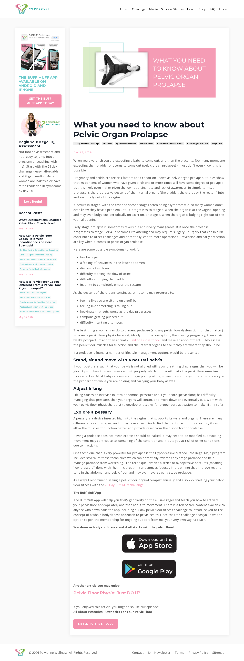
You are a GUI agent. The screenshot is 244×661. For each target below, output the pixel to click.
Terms (179, 653)
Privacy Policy (198, 653)
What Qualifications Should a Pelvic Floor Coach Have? (40, 221)
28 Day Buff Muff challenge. (124, 485)
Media (153, 9)
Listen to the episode (95, 624)
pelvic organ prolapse (197, 143)
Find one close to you (145, 340)
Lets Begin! (33, 201)
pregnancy (217, 143)
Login (223, 9)
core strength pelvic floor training (36, 255)
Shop (202, 9)
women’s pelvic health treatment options (39, 311)
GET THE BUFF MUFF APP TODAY (40, 100)
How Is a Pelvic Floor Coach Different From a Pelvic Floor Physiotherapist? (40, 285)
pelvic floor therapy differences (35, 297)
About (124, 9)
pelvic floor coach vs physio (33, 292)
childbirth (107, 143)
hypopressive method (126, 143)
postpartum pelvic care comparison (36, 307)
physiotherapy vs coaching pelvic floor (38, 302)
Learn (191, 9)
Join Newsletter (159, 653)
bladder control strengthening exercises (39, 250)
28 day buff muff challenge (86, 143)
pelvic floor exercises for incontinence (38, 259)
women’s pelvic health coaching (35, 269)
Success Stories (172, 9)
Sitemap (218, 653)
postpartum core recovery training (36, 264)
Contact (138, 653)
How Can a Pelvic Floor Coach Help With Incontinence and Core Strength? (35, 240)
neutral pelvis (146, 143)
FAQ (213, 9)
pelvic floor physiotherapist (170, 143)
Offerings (139, 9)
